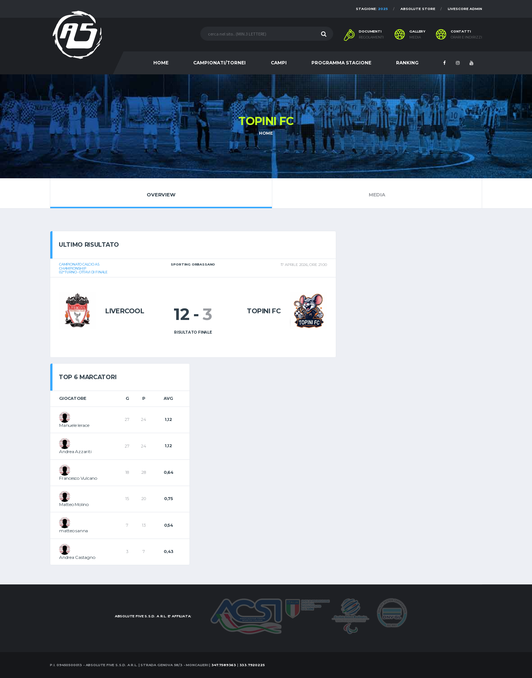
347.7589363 (223, 665)
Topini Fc (264, 311)
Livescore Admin (465, 9)
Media (377, 193)
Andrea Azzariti (75, 451)
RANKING (407, 62)
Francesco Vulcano (78, 478)
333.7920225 (252, 665)
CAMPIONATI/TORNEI (219, 62)
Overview (161, 193)
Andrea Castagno (77, 557)
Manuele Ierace (74, 425)
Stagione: (372, 9)
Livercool (124, 311)
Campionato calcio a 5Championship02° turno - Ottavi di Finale (83, 268)
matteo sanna (73, 530)
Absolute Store (417, 9)
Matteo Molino (74, 504)
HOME (160, 62)
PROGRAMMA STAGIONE (341, 62)
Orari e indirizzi (466, 37)
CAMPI (279, 62)
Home (266, 133)
